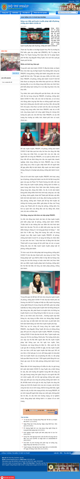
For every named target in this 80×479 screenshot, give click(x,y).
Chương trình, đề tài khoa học (70, 56)
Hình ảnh (4, 51)
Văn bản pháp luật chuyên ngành (70, 21)
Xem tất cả (16, 73)
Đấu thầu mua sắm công (69, 51)
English (77, 1)
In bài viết (41, 410)
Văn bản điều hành (68, 25)
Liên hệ (56, 453)
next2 (3, 72)
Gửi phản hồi (51, 410)
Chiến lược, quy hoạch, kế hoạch (70, 44)
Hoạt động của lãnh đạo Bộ (10, 24)
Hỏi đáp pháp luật (67, 32)
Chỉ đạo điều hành (7, 17)
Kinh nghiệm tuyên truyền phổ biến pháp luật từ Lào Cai (40, 432)
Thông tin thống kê (68, 60)
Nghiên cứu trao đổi (8, 43)
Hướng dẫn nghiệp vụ (68, 29)
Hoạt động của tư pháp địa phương (10, 33)
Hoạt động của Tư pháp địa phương (33, 17)
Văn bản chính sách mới (9, 20)
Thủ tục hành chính (68, 17)
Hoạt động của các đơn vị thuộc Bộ (10, 28)
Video (15, 51)
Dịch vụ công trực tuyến (69, 39)
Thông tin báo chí (67, 36)
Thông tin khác (6, 46)
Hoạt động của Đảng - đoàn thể (10, 38)
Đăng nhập (71, 1)
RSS (61, 453)
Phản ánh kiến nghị (68, 64)
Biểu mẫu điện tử (67, 48)
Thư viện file (67, 453)
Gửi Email (51, 412)
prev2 (1, 72)
